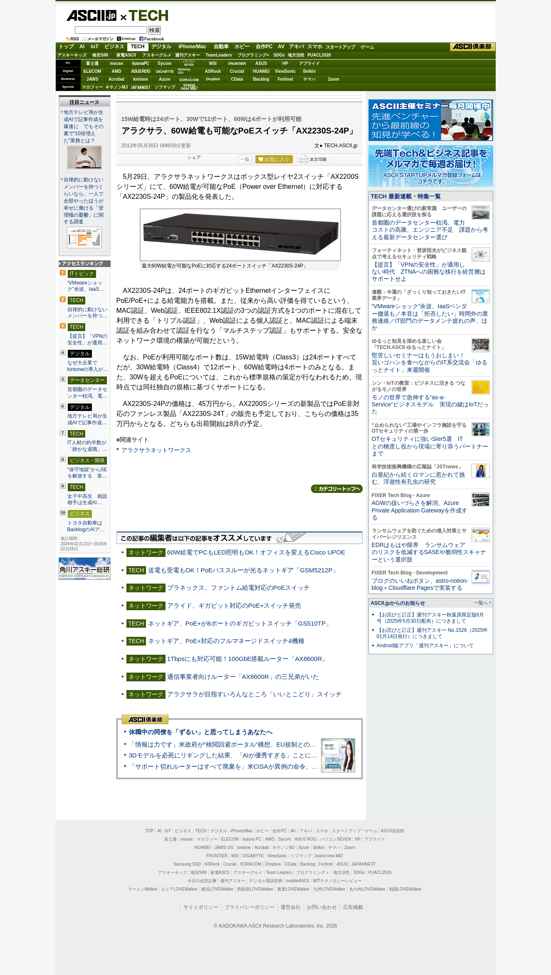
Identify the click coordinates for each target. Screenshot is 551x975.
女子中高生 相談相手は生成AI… (87, 499)
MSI (213, 63)
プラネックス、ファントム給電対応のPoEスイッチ (238, 587)
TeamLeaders (218, 55)
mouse (116, 63)
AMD (116, 71)
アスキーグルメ (156, 55)
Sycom (165, 63)
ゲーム (367, 47)
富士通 (92, 63)
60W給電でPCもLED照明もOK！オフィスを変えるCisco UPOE (256, 552)
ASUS (261, 63)
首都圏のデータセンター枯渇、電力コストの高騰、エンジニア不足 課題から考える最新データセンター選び (430, 229)
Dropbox (213, 79)
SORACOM (251, 864)
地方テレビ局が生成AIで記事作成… (87, 419)
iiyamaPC (140, 63)
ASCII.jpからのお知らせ (398, 603)
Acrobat (116, 79)
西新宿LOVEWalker (255, 889)
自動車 (221, 46)
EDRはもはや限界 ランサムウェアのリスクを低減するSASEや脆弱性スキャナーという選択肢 (429, 552)
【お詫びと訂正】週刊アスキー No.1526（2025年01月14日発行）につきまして (432, 633)
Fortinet (285, 79)
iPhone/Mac (192, 46)
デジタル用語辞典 (265, 880)
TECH (145, 15)
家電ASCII (126, 55)
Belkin (309, 71)
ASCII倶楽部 (472, 47)
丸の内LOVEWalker (367, 889)
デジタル (161, 46)
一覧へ (481, 602)
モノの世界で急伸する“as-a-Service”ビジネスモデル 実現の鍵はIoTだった (430, 404)
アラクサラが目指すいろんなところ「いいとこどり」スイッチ (254, 694)
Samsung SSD (187, 864)
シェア (194, 157)
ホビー (242, 46)
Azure (164, 79)
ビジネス (114, 46)
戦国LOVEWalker (405, 889)
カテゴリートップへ (337, 489)
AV (281, 46)
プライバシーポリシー (249, 907)
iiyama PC (252, 839)
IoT (95, 46)
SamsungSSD (184, 71)
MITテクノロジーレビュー (337, 880)
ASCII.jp (91, 15)
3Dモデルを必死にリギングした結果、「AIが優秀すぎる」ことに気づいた (232, 755)
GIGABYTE (164, 71)
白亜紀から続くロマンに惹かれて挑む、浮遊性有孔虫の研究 (418, 478)
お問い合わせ (322, 907)
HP (285, 63)
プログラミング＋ (312, 872)
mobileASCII (297, 880)
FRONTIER (237, 64)
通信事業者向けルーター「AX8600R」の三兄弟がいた (243, 676)
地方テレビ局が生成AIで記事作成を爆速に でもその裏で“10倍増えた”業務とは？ (84, 126)
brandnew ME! (189, 87)
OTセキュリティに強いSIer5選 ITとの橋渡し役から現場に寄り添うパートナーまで (430, 446)
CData (237, 79)
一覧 (245, 159)
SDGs (278, 55)
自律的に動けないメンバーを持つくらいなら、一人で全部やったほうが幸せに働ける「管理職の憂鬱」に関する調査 (84, 201)
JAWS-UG (224, 847)
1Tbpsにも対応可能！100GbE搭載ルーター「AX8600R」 (248, 658)
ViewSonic (285, 71)
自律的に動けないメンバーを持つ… (87, 313)
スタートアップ (340, 47)
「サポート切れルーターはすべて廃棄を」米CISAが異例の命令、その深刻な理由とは (248, 766)
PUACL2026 (319, 55)
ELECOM (92, 71)
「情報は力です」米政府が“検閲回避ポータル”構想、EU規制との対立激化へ (235, 744)
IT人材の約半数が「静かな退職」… (87, 446)
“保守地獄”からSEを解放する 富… (87, 473)
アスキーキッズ (71, 55)
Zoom (333, 79)
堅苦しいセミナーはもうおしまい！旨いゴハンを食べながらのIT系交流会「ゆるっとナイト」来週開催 (429, 362)
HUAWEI (261, 71)
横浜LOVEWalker (217, 889)
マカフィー (92, 87)
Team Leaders (279, 872)
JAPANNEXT (141, 87)
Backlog (261, 79)
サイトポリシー (200, 907)
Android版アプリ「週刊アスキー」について (425, 645)
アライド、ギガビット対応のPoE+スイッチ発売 (234, 605)
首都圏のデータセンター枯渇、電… (87, 392)
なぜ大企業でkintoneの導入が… (88, 366)
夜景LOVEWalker (293, 889)
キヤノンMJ (116, 87)
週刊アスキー (187, 55)
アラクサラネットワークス (156, 450)
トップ (66, 46)
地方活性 (296, 55)
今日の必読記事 (202, 880)
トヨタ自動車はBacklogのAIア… (86, 526)
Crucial (237, 71)
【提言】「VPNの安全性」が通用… (87, 339)
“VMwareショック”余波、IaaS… (85, 286)
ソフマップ (164, 87)
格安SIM (100, 55)
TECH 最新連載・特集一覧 (406, 196)
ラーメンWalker (143, 889)
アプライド (309, 63)
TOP (149, 831)
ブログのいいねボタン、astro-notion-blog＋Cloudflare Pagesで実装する (420, 584)
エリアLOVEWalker (179, 889)
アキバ (296, 46)
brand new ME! (329, 856)
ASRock (213, 71)
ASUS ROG (140, 71)
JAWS (92, 79)
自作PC (264, 46)
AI (81, 46)
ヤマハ (309, 79)
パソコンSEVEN (189, 63)
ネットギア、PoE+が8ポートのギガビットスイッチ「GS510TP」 (240, 623)
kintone (140, 79)
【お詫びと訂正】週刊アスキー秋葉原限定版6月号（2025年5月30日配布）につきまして (430, 618)
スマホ (314, 46)
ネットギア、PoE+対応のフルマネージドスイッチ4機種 (226, 640)
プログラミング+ (253, 55)
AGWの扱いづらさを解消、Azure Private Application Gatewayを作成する (420, 510)
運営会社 (291, 907)
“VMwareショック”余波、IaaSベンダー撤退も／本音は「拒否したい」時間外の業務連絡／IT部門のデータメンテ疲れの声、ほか (430, 317)
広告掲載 (353, 907)
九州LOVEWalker (329, 889)
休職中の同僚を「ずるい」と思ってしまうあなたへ (200, 731)
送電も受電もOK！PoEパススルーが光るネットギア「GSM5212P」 (243, 570)
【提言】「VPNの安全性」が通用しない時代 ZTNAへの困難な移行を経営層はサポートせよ (429, 271)
